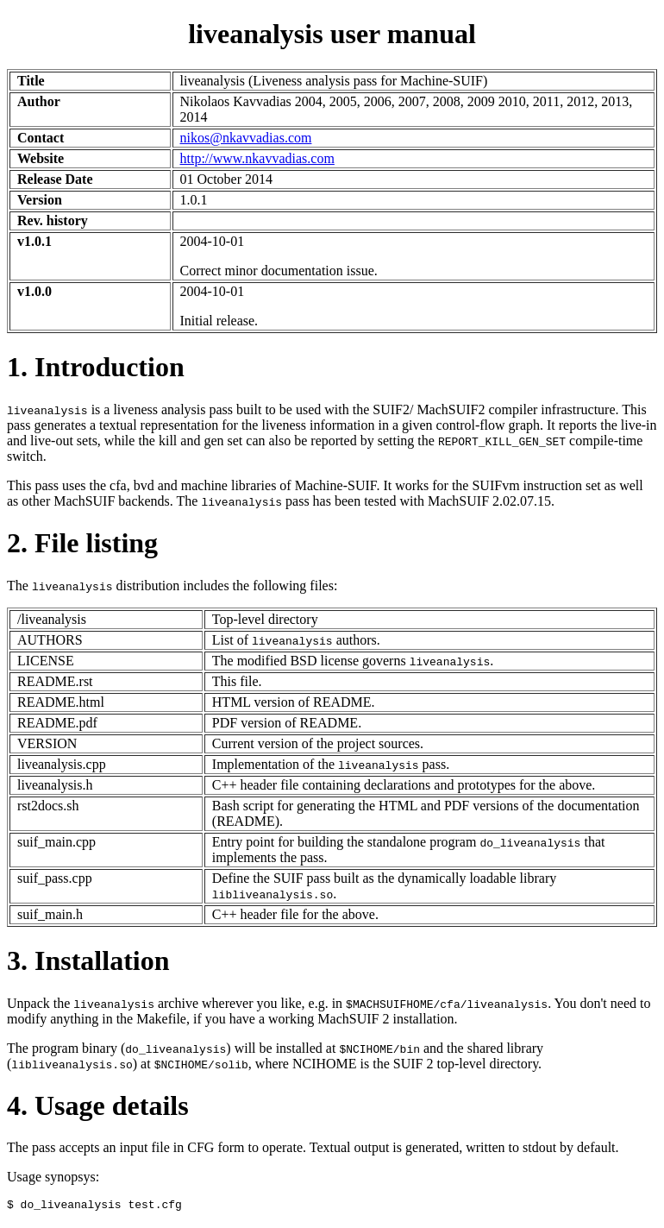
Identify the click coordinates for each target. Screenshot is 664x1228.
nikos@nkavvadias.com (246, 137)
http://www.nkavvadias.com (257, 158)
